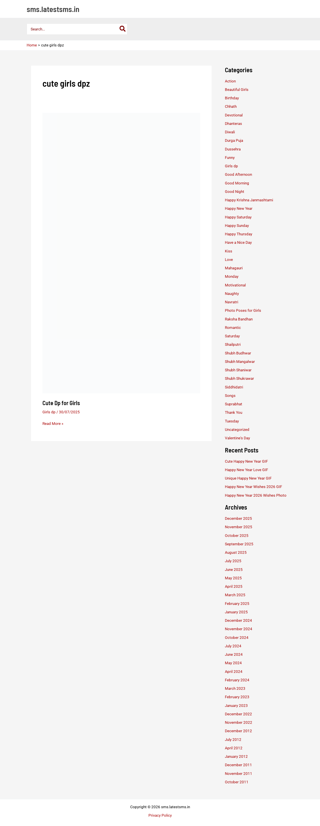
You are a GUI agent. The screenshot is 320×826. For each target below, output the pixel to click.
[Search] (123, 29)
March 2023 (235, 688)
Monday (231, 276)
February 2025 (237, 603)
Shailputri (233, 344)
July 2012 (233, 739)
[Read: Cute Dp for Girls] (121, 252)
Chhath (231, 106)
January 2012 (236, 756)
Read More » (52, 423)
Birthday (232, 98)
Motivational (235, 285)
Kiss (228, 251)
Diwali (230, 132)
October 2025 (236, 535)
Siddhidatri (234, 387)
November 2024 (238, 629)
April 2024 (233, 671)
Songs (230, 395)
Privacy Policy (160, 815)
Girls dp (49, 412)
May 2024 (233, 663)
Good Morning (237, 183)
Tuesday (232, 421)
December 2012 (238, 731)
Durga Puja (234, 140)
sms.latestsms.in (53, 9)
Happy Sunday (237, 225)
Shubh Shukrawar (239, 378)
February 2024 (237, 680)
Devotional (234, 115)
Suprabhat (233, 404)
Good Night (234, 191)
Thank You (233, 412)
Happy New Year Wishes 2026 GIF (253, 486)
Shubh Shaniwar (238, 370)
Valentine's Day (237, 438)
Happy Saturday (238, 217)
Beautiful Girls (236, 89)
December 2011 (238, 765)
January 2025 (236, 612)
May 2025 (233, 578)
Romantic (233, 327)
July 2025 (233, 561)
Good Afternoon (238, 174)
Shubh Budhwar (238, 353)
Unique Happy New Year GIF (248, 478)
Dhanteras (233, 123)
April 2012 (233, 748)
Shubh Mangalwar (240, 361)
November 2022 (238, 722)
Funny (230, 157)
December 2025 (238, 518)
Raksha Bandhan (239, 319)
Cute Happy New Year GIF (246, 461)
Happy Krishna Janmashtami (249, 200)
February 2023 (237, 697)
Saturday (232, 336)
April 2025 (233, 586)
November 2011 (238, 773)
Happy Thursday (238, 234)
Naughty (232, 293)
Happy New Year (238, 208)
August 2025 (236, 552)
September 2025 (239, 544)
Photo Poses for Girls (243, 310)
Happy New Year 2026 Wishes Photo (255, 495)
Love (229, 259)
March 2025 (235, 595)
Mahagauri (234, 268)
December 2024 (238, 620)
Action (230, 81)
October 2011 (236, 782)
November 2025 (238, 527)
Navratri (231, 302)
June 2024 (234, 654)
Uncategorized (237, 429)
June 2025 (234, 569)
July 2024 (233, 646)
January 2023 (236, 705)
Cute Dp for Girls (61, 402)
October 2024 (236, 637)
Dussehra (233, 149)
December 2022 (238, 714)
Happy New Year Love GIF (246, 470)
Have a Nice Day (238, 242)
